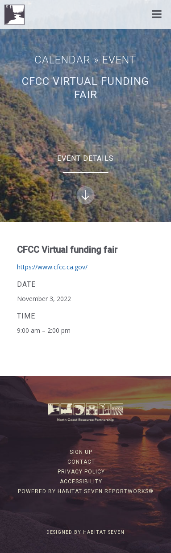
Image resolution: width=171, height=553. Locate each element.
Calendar (62, 60)
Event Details (85, 179)
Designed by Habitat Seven (85, 532)
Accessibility (81, 481)
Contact (81, 462)
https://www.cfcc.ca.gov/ (52, 267)
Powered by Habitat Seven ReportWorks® (86, 491)
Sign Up (81, 452)
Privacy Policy (81, 472)
